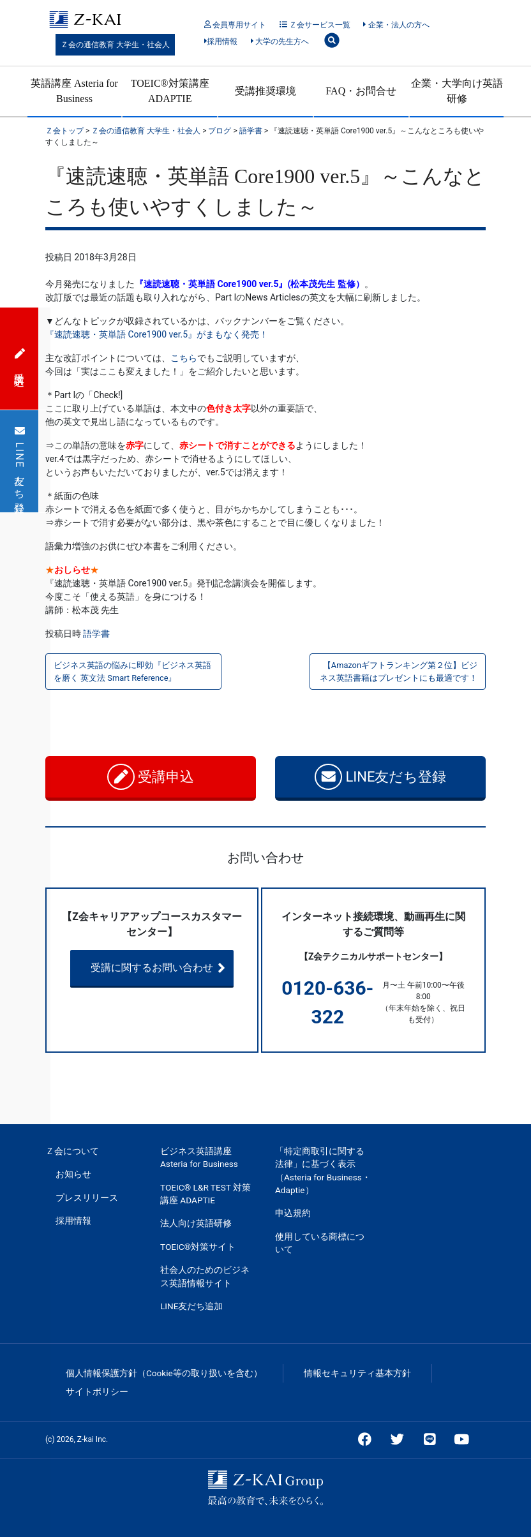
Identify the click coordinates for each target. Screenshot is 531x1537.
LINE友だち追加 (191, 1306)
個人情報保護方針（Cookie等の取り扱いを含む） (164, 1373)
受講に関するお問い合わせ (170, 968)
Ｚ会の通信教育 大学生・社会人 (115, 44)
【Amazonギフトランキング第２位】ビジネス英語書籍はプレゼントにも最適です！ (398, 671)
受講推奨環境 (265, 90)
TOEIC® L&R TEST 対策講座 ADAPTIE (205, 1193)
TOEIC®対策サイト (198, 1247)
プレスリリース (87, 1197)
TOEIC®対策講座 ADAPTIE (170, 91)
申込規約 (293, 1213)
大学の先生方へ (280, 41)
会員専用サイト (235, 24)
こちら (183, 358)
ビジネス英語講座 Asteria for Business (199, 1157)
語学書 (96, 633)
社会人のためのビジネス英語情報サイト (205, 1276)
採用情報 (221, 41)
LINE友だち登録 (381, 777)
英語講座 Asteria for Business (74, 91)
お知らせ (73, 1174)
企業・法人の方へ (396, 24)
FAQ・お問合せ (360, 90)
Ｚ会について (72, 1151)
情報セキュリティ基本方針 (357, 1373)
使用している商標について (319, 1242)
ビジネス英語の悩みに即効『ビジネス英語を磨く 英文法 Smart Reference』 (132, 671)
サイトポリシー (97, 1391)
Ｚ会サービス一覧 (315, 24)
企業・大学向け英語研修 (457, 91)
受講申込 (151, 777)
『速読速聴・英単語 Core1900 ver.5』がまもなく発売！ (156, 334)
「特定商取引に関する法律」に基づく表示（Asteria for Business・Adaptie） (323, 1170)
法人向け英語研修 (196, 1223)
